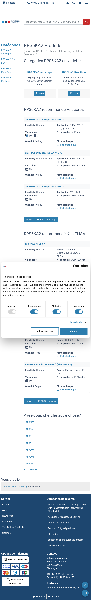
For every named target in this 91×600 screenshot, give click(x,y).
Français (8, 3)
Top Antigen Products (13, 527)
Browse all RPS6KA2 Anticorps (41, 219)
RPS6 (28, 436)
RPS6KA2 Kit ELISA (35, 243)
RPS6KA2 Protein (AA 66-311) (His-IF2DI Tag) (49, 364)
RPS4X (29, 464)
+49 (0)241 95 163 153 (40, 3)
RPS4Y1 (30, 457)
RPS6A (29, 429)
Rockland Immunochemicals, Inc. (63, 587)
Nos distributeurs (56, 545)
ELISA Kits (53, 534)
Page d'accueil (10, 486)
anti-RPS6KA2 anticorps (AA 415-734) (44, 153)
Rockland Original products (61, 528)
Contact (6, 504)
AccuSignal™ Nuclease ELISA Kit (64, 517)
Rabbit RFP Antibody (58, 522)
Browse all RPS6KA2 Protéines (41, 401)
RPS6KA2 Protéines (74, 72)
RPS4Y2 (30, 450)
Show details (75, 322)
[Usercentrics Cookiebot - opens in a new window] (75, 266)
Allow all (73, 331)
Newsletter (7, 515)
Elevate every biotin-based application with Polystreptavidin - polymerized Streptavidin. (67, 508)
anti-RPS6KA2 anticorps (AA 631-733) (44, 119)
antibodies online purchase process (65, 539)
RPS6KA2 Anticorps (39, 72)
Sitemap (6, 533)
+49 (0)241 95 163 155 (62, 577)
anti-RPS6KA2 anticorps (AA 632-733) (44, 186)
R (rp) (24, 486)
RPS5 (28, 443)
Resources (7, 521)
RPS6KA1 (30, 422)
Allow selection (45, 331)
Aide (4, 510)
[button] (31, 469)
